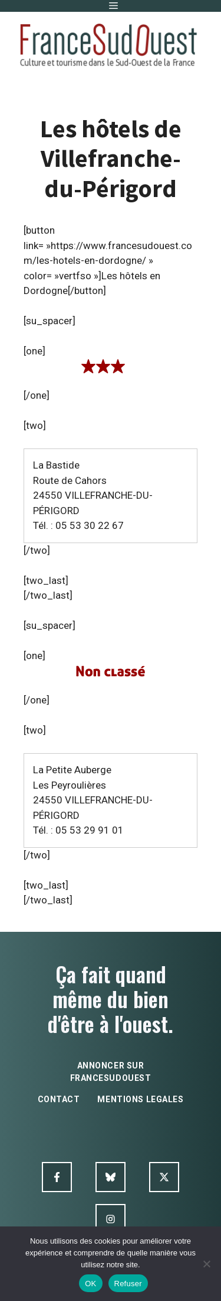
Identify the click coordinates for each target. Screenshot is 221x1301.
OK (90, 1283)
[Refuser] (206, 1264)
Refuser (128, 1283)
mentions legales (140, 1099)
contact (59, 1099)
